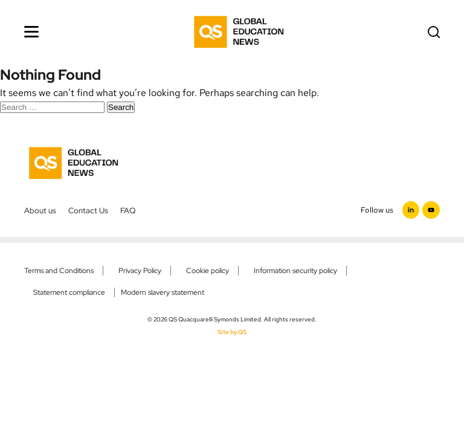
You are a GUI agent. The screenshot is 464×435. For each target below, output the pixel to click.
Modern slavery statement (162, 292)
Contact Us (88, 210)
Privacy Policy (139, 271)
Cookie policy (207, 271)
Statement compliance (69, 292)
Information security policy (295, 271)
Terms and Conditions (59, 271)
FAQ (128, 210)
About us (40, 210)
